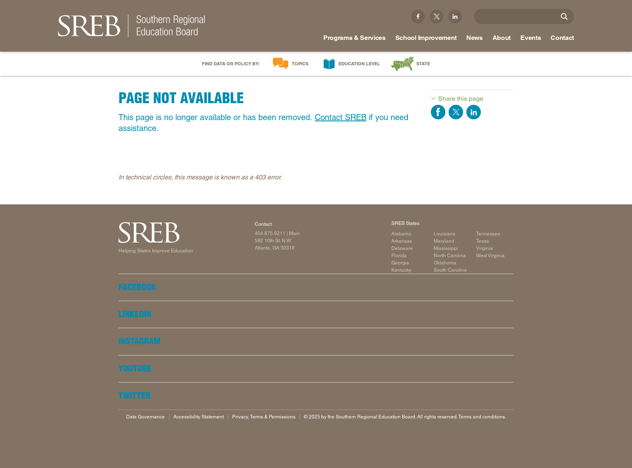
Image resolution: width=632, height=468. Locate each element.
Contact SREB (340, 117)
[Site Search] (564, 16)
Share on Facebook (438, 112)
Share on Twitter (456, 112)
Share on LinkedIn (473, 112)
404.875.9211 (270, 233)
